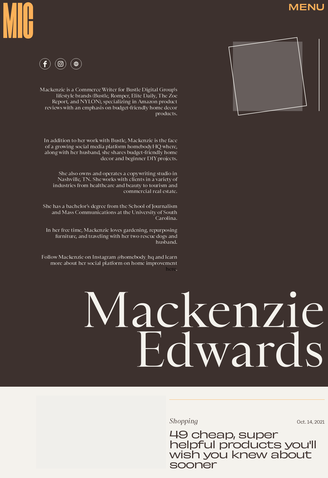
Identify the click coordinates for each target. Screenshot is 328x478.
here (171, 269)
